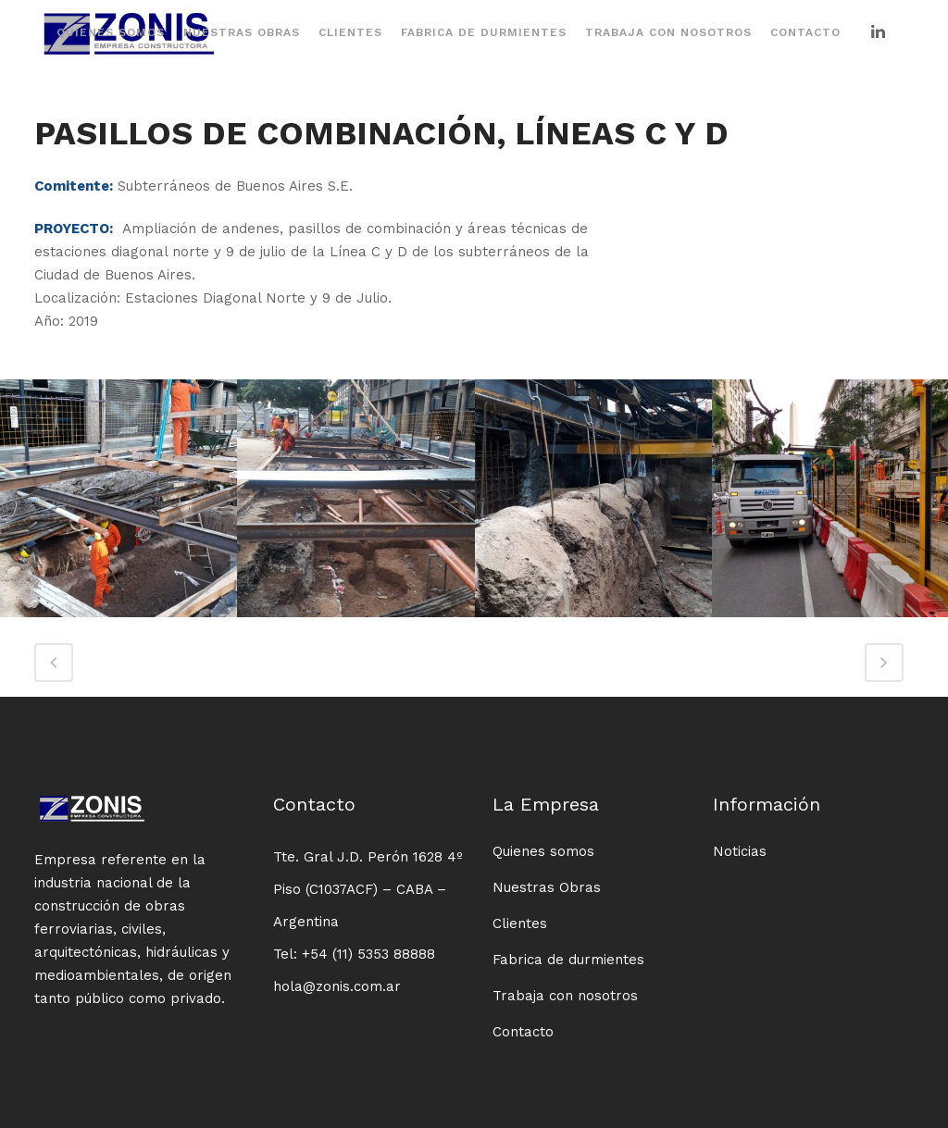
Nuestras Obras (547, 887)
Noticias (740, 851)
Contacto (523, 1031)
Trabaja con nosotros (565, 995)
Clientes (520, 923)
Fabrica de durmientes (568, 959)
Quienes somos (543, 851)
